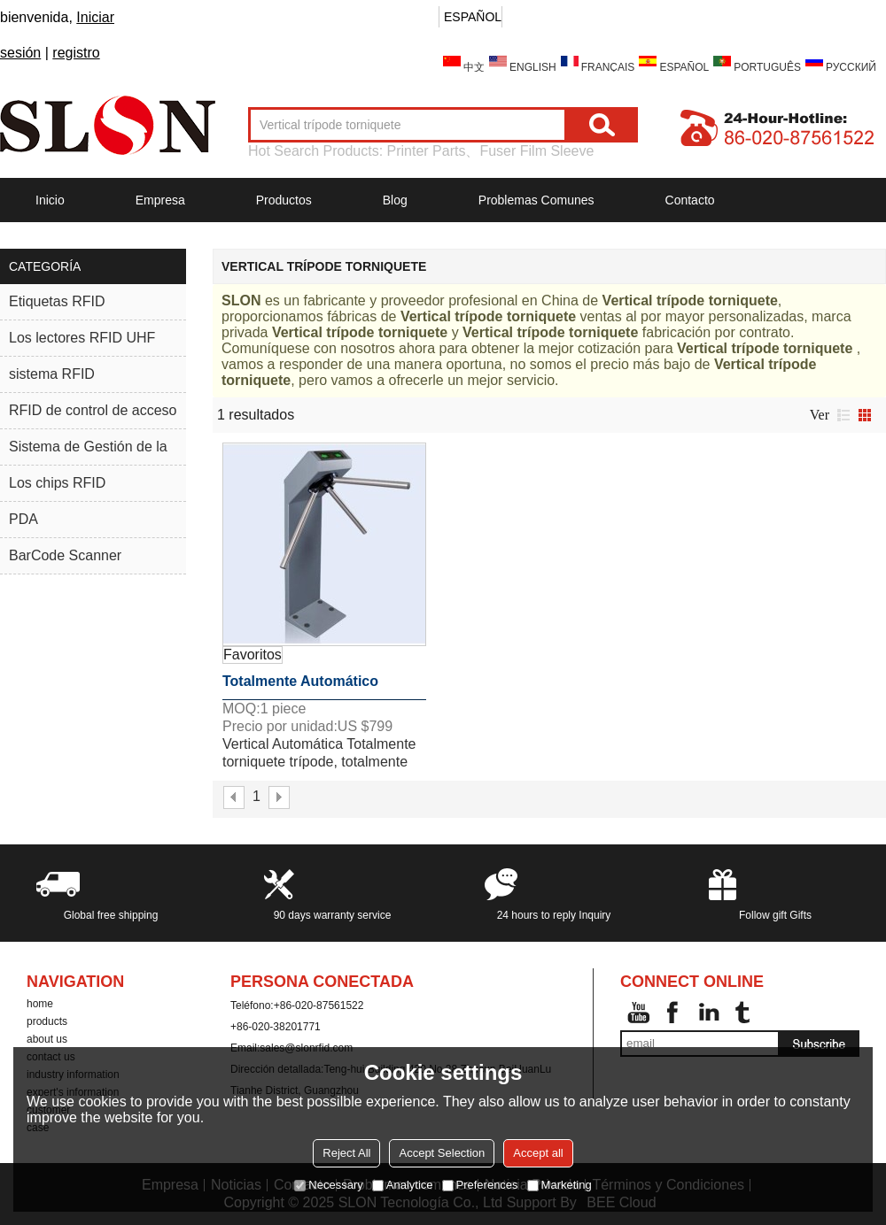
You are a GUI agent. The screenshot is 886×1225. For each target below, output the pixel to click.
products (47, 1021)
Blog (395, 200)
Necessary (328, 1184)
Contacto (690, 200)
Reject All (346, 1153)
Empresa (160, 200)
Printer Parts (426, 150)
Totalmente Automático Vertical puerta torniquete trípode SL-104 (309, 687)
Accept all (538, 1153)
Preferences (480, 1184)
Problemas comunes (536, 200)
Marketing (559, 1184)
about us (47, 1039)
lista (843, 415)
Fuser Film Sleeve (536, 150)
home (40, 1004)
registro (75, 52)
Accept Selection (442, 1153)
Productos (284, 200)
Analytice (402, 1184)
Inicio (50, 200)
